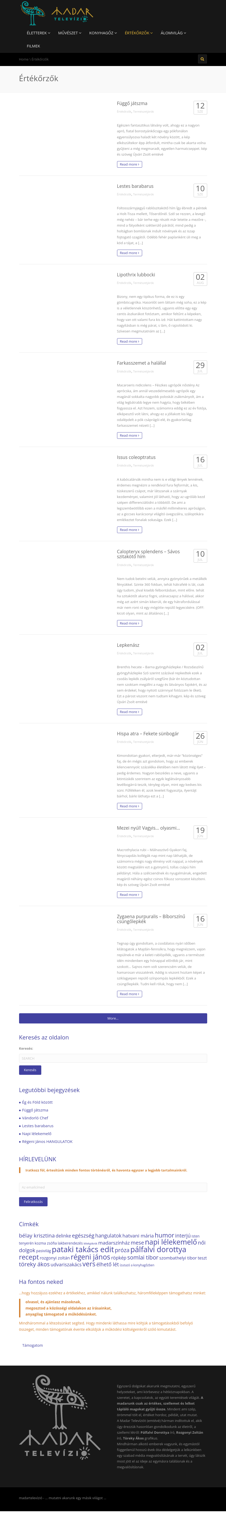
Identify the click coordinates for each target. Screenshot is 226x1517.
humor (164, 1235)
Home (24, 59)
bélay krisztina (37, 1235)
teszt (202, 1258)
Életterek (38, 32)
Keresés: (26, 1048)
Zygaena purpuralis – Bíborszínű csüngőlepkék (151, 918)
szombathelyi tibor (178, 1258)
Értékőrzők (139, 32)
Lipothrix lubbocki (136, 274)
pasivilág (43, 1250)
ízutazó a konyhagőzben (137, 1265)
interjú (183, 1235)
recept (29, 1257)
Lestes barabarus (135, 186)
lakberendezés (70, 1243)
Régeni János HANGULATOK (47, 1141)
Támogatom (32, 1345)
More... (112, 1018)
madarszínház (114, 1242)
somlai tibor (142, 1257)
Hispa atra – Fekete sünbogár (148, 733)
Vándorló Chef (35, 1117)
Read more (130, 164)
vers (89, 1263)
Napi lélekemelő (36, 1133)
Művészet (70, 32)
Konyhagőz (103, 32)
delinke (63, 1236)
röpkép (118, 1258)
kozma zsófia (45, 1243)
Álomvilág (173, 32)
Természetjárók (143, 111)
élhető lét (107, 1264)
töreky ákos (34, 1264)
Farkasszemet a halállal (141, 363)
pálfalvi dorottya (158, 1249)
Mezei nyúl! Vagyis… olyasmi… (148, 828)
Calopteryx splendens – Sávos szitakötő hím (148, 554)
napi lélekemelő (171, 1242)
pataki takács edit (83, 1249)
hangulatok (108, 1235)
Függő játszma (132, 103)
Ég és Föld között (37, 1102)
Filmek (33, 45)
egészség (83, 1235)
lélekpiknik (90, 1243)
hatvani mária (138, 1235)
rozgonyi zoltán (55, 1258)
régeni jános (90, 1257)
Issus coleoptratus (136, 457)
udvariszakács (66, 1264)
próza (122, 1250)
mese (137, 1242)
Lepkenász (128, 645)
